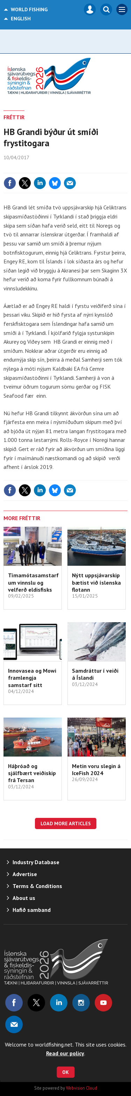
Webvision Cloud (81, 1088)
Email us (14, 1024)
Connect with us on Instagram (81, 1003)
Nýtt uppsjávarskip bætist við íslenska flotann (96, 582)
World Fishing (29, 9)
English (21, 18)
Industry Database (36, 862)
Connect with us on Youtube (103, 1003)
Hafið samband (32, 909)
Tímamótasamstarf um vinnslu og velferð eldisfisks (33, 582)
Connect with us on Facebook (14, 1003)
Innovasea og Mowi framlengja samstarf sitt (32, 677)
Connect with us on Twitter (36, 1003)
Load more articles (66, 823)
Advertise (25, 874)
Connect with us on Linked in (59, 1003)
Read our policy (65, 1053)
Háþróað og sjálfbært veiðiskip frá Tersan (32, 773)
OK (65, 1072)
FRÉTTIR (13, 117)
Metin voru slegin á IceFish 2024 (96, 769)
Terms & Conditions (37, 885)
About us (24, 897)
